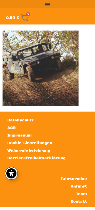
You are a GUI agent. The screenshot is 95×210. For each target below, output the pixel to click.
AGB (11, 127)
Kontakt (79, 201)
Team (81, 194)
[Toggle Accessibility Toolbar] (11, 173)
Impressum (19, 135)
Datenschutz (20, 120)
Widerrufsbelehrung (28, 150)
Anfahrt (79, 186)
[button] (47, 4)
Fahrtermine (74, 178)
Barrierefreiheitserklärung (36, 158)
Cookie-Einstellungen (29, 143)
